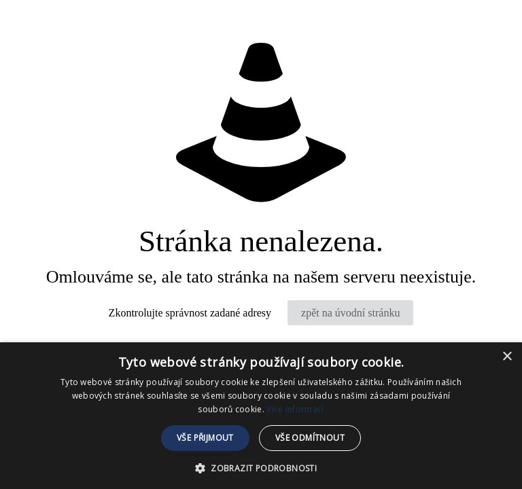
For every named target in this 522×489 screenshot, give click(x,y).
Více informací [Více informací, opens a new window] (295, 409)
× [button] (507, 357)
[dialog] (261, 415)
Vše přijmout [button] (205, 437)
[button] (261, 467)
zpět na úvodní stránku (350, 313)
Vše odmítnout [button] (310, 437)
